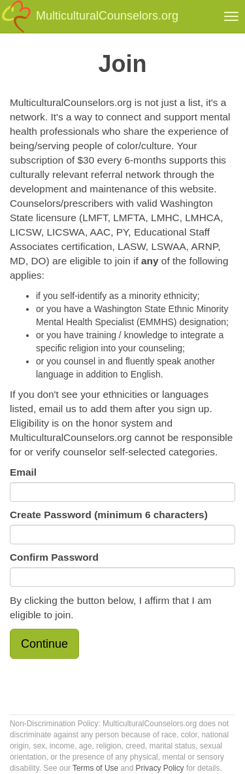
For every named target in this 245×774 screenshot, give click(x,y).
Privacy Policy (160, 768)
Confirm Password (54, 557)
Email (23, 472)
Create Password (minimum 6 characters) (109, 514)
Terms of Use (95, 768)
